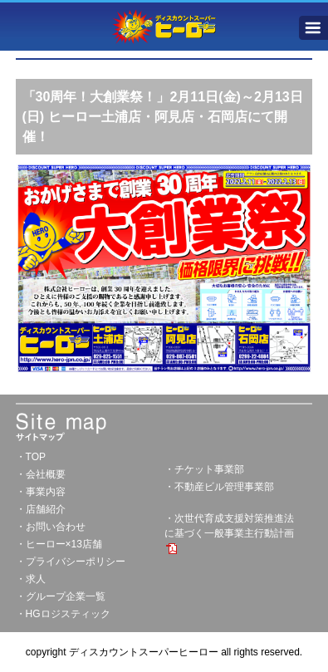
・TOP (31, 457)
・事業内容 (41, 492)
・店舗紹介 (41, 509)
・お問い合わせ (51, 526)
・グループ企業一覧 (60, 596)
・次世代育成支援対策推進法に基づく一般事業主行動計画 (229, 533)
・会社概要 (41, 474)
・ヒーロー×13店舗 (59, 544)
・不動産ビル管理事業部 (219, 487)
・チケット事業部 (204, 469)
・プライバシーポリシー (70, 561)
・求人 (31, 579)
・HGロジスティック (63, 614)
